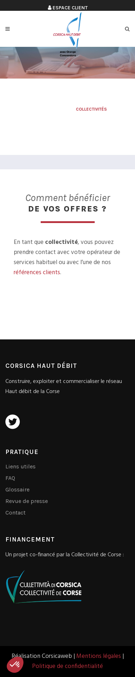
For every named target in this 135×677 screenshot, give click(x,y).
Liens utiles (20, 466)
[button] (15, 664)
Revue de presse (26, 501)
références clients (37, 272)
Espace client (67, 8)
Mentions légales (98, 656)
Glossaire (17, 489)
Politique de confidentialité (67, 666)
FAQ (10, 478)
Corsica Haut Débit (50, 109)
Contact (15, 512)
